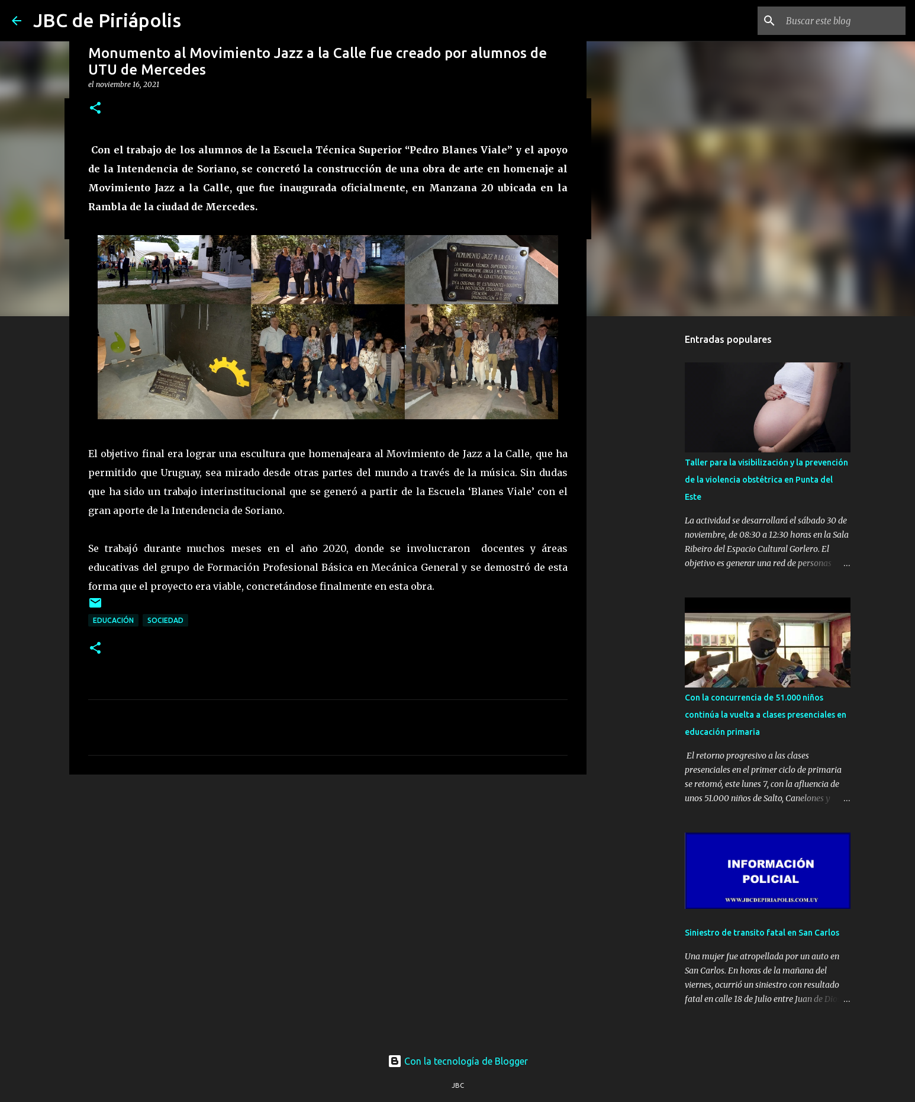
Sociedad (165, 620)
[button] (95, 109)
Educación (113, 620)
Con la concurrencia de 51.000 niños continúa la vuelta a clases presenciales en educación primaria (765, 715)
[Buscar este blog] (843, 21)
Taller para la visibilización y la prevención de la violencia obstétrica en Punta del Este (766, 480)
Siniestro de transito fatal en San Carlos (762, 932)
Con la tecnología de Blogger (458, 1061)
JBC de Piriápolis (107, 20)
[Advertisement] (328, 875)
